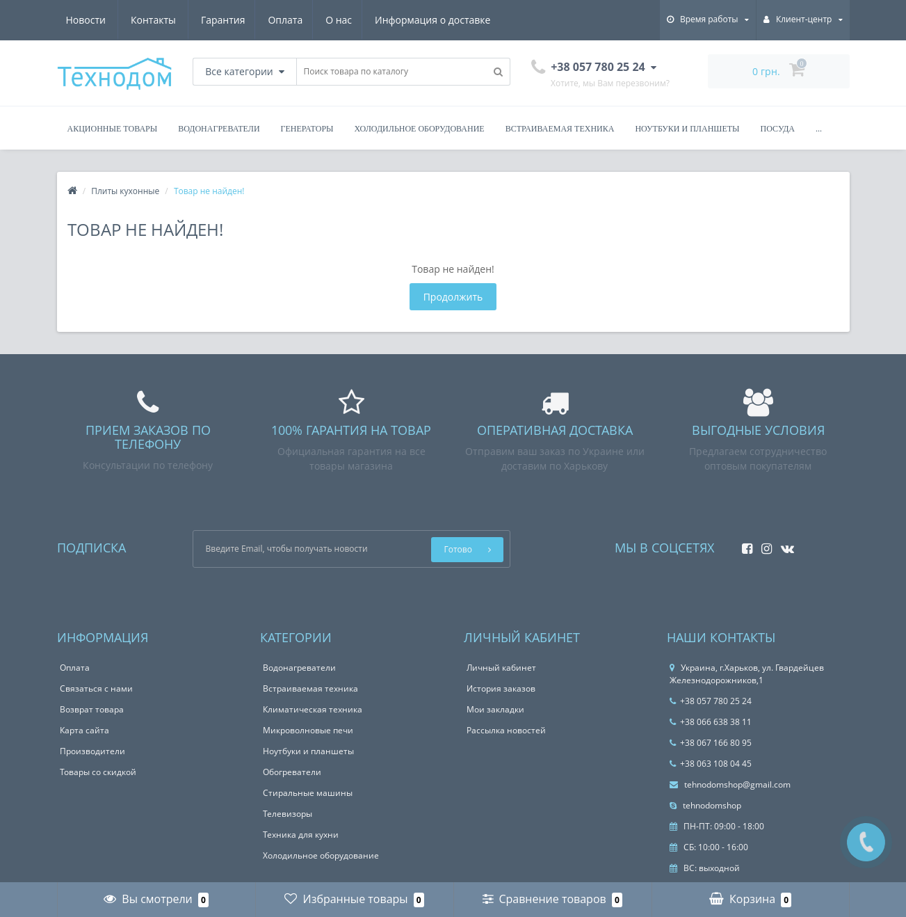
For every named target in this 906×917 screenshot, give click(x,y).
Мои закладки (495, 709)
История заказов (501, 688)
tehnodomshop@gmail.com (730, 784)
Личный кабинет (501, 667)
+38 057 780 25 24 (711, 701)
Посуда (778, 129)
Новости (406, 19)
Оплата (152, 19)
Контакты (474, 19)
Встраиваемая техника (560, 129)
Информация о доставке (304, 19)
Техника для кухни (301, 834)
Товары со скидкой (98, 772)
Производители (92, 751)
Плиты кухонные (125, 191)
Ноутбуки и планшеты (687, 129)
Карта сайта (84, 730)
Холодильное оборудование (420, 129)
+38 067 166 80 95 (711, 743)
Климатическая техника (312, 709)
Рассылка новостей (506, 730)
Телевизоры (287, 814)
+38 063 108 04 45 (711, 764)
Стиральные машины (308, 793)
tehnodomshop (705, 805)
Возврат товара (92, 709)
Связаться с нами (96, 688)
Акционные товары (112, 129)
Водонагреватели (218, 129)
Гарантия (88, 19)
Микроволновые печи (308, 730)
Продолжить (453, 296)
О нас (208, 19)
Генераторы (307, 129)
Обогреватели (292, 772)
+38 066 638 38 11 (711, 722)
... (819, 129)
